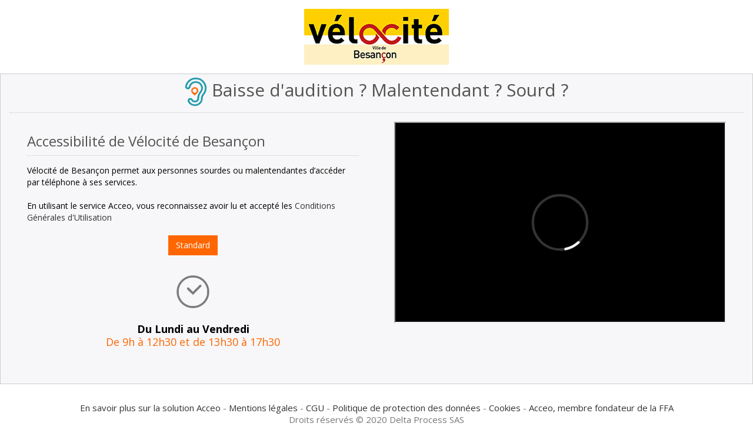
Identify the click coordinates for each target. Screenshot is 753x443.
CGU (315, 408)
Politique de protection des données (406, 408)
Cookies (505, 408)
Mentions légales (263, 408)
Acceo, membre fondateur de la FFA (601, 408)
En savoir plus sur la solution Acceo (150, 408)
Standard (193, 245)
